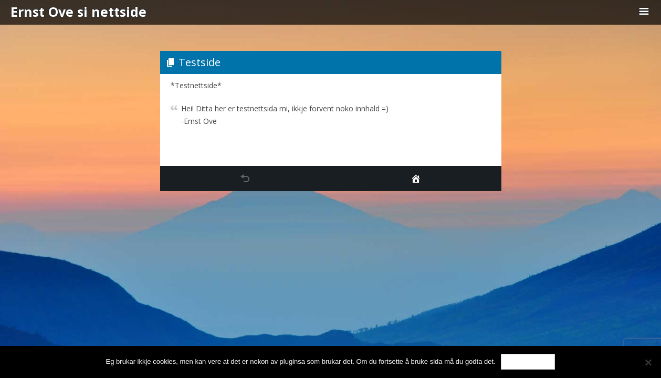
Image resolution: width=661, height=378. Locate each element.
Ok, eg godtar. (528, 361)
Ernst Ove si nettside (78, 11)
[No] (648, 362)
